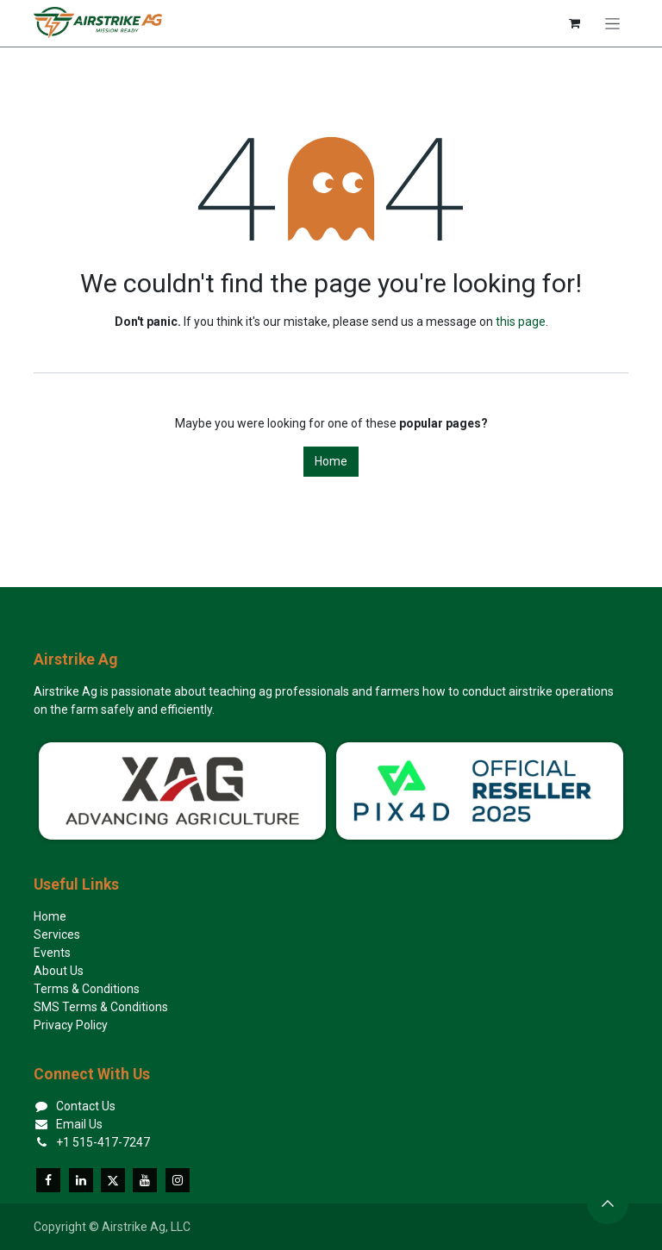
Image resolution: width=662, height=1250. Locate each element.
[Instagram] (178, 1180)
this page (521, 321)
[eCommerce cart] (574, 23)
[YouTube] (145, 1180)
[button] (607, 1203)
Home (331, 461)
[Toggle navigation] (612, 23)
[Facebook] (48, 1180)
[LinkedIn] (81, 1180)
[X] (113, 1180)
